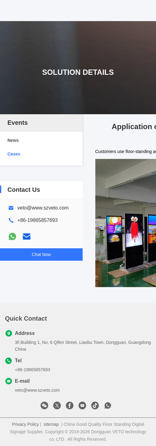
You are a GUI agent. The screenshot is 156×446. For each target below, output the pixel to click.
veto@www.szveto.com (43, 207)
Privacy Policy (25, 424)
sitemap (51, 424)
